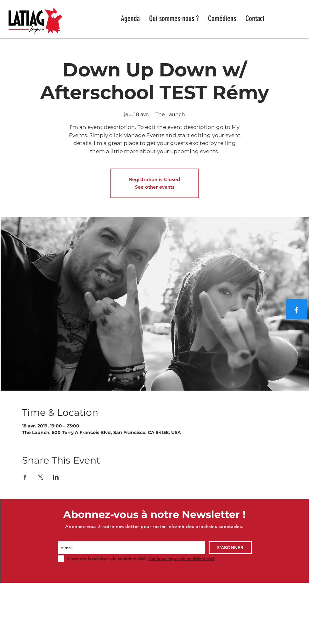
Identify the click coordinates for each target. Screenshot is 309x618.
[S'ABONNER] (230, 547)
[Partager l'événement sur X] (40, 477)
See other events (154, 187)
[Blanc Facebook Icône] (296, 310)
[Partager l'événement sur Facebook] (25, 477)
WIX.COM (265, 615)
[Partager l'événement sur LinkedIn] (56, 477)
